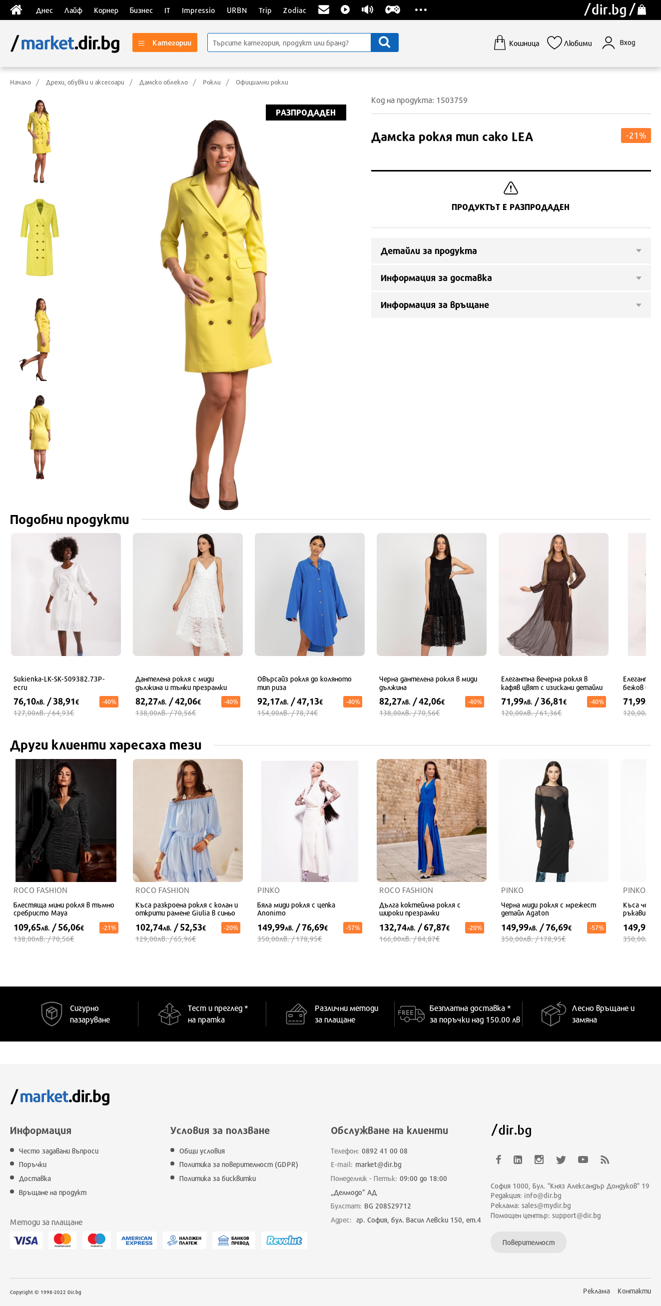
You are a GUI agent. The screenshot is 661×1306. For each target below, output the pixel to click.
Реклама (596, 1290)
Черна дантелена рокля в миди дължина (428, 683)
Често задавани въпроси (58, 1150)
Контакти (634, 1290)
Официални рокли (262, 82)
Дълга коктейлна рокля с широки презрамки (420, 909)
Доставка (35, 1178)
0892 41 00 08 (385, 1150)
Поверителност (529, 1242)
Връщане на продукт (52, 1192)
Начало (20, 82)
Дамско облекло (163, 82)
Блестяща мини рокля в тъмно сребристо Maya (63, 909)
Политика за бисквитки (217, 1178)
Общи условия (202, 1150)
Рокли (212, 82)
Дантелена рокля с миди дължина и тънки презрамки (181, 683)
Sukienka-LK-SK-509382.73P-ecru (59, 683)
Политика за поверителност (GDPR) (238, 1164)
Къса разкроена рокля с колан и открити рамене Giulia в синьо (186, 909)
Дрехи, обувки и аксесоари (85, 82)
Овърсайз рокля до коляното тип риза (304, 683)
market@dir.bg (378, 1164)
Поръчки (32, 1164)
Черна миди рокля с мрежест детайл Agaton (548, 909)
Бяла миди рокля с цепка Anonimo (296, 909)
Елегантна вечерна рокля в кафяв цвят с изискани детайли (552, 683)
